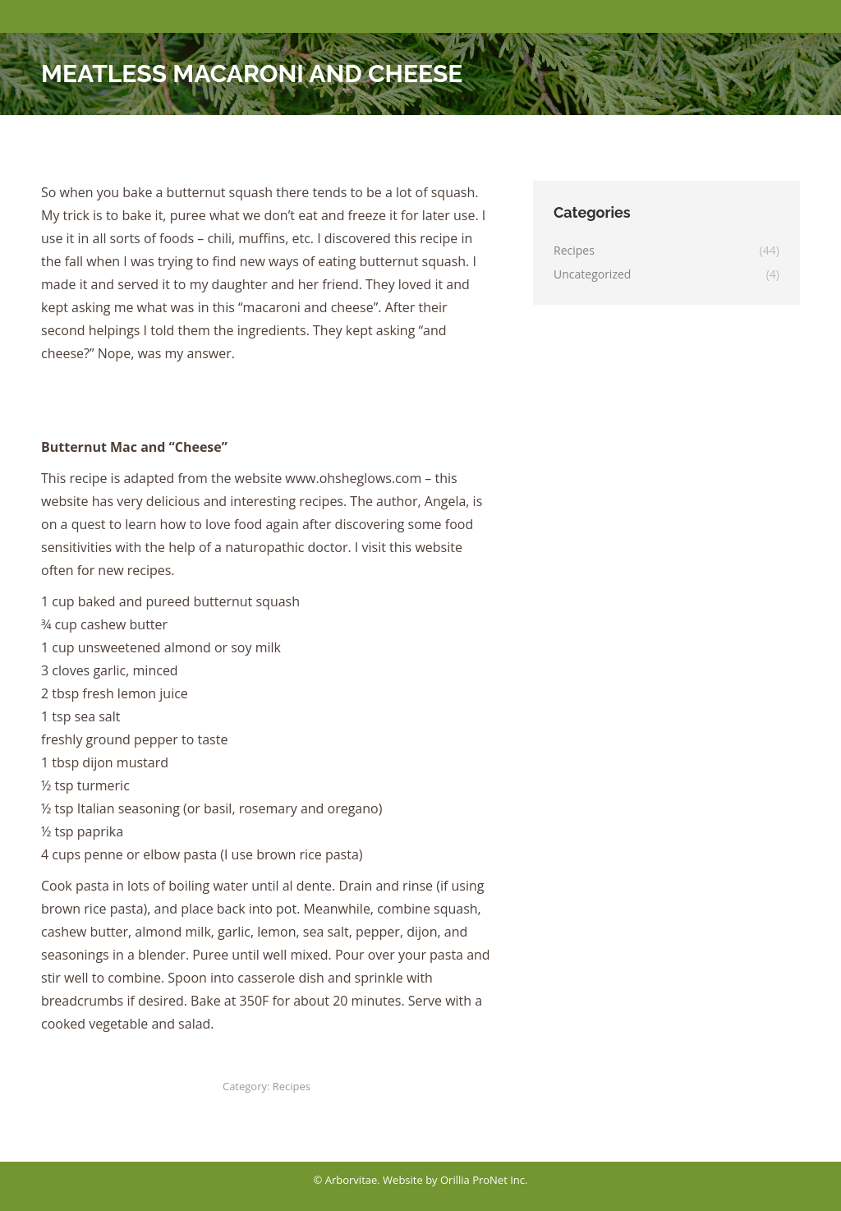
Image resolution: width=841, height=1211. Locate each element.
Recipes (291, 1086)
